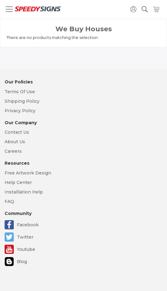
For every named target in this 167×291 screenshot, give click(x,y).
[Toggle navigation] (9, 9)
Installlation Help (24, 192)
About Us (15, 141)
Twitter (25, 237)
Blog (22, 261)
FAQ (9, 201)
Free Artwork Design (28, 173)
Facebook (28, 225)
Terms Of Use (20, 91)
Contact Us (17, 132)
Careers (13, 151)
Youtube (26, 249)
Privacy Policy (20, 110)
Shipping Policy (22, 101)
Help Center (18, 182)
